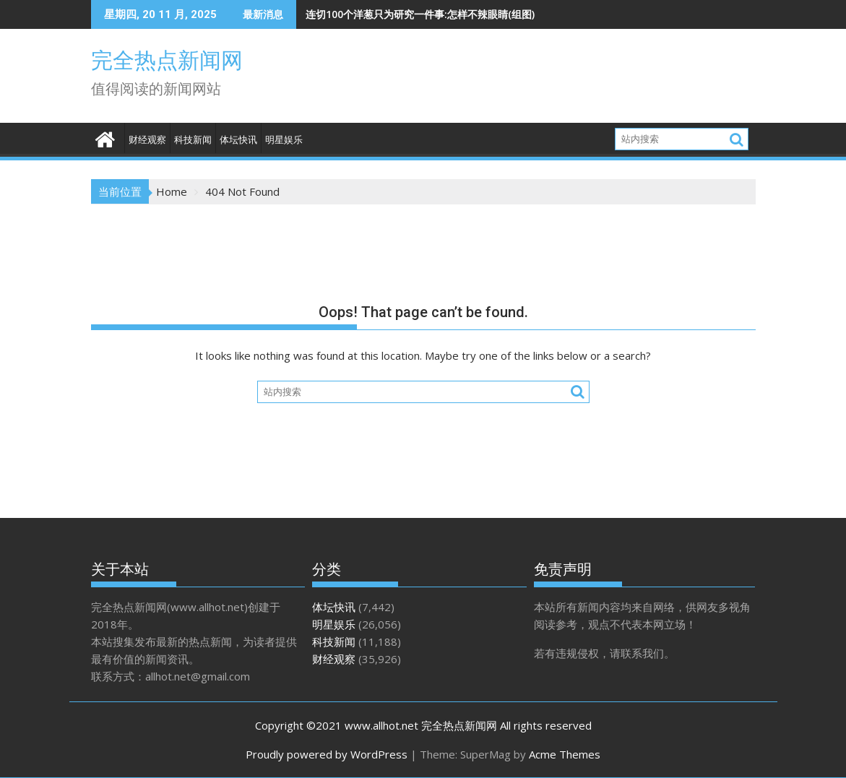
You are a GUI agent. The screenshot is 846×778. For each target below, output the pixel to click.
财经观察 (147, 139)
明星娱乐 (284, 139)
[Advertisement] (566, 79)
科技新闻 (193, 139)
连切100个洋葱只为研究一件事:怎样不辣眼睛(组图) (420, 14)
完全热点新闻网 (167, 60)
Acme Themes (564, 754)
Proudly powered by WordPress (326, 754)
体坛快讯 (238, 139)
